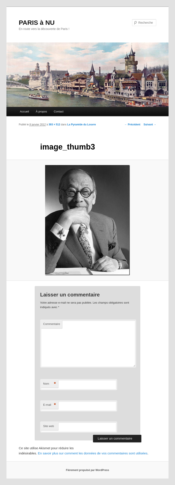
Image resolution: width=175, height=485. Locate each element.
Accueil (24, 111)
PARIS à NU (37, 22)
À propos (41, 111)
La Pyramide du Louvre (81, 124)
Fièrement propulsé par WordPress (87, 470)
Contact (58, 111)
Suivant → (149, 124)
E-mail (49, 405)
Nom (49, 384)
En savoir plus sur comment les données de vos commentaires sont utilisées (92, 453)
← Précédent (132, 124)
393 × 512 (54, 124)
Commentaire (51, 324)
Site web (48, 426)
